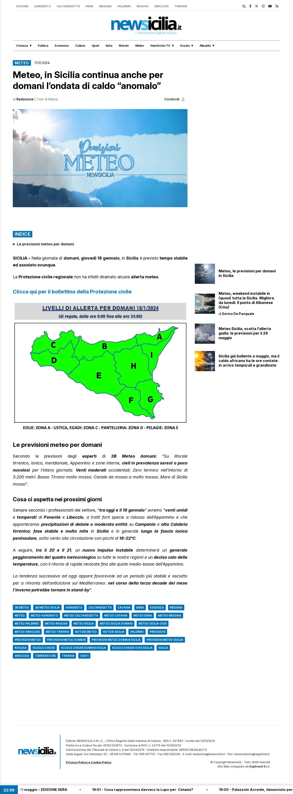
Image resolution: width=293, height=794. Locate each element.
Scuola (185, 45)
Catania (22, 6)
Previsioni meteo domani (66, 639)
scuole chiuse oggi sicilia (132, 647)
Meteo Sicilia (83, 623)
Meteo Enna (142, 615)
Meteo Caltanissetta (81, 615)
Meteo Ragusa (56, 623)
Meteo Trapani (57, 631)
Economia (61, 45)
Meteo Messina (169, 615)
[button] (100, 158)
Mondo (124, 45)
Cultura (80, 45)
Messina (105, 6)
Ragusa (143, 6)
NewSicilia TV (160, 45)
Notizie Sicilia (113, 631)
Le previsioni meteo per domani (45, 244)
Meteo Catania (116, 615)
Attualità (205, 45)
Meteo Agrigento (44, 615)
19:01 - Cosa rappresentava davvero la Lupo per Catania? (150, 789)
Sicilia (163, 647)
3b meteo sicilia (47, 607)
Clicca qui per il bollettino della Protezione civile (72, 291)
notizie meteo (86, 631)
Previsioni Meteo (28, 639)
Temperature (45, 655)
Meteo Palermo (27, 623)
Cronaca (22, 45)
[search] (244, 6)
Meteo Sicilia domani (116, 623)
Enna (89, 6)
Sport (95, 45)
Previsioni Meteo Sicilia (164, 639)
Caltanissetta (68, 6)
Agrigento (42, 6)
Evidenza (157, 607)
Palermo (124, 6)
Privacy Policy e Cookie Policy (88, 762)
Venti (84, 655)
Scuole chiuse (44, 647)
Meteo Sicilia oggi (152, 623)
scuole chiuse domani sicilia (83, 647)
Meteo (139, 45)
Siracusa (161, 6)
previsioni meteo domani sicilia (116, 639)
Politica (43, 45)
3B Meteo (22, 607)
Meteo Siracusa (27, 631)
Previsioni (157, 631)
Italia (109, 45)
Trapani (180, 6)
